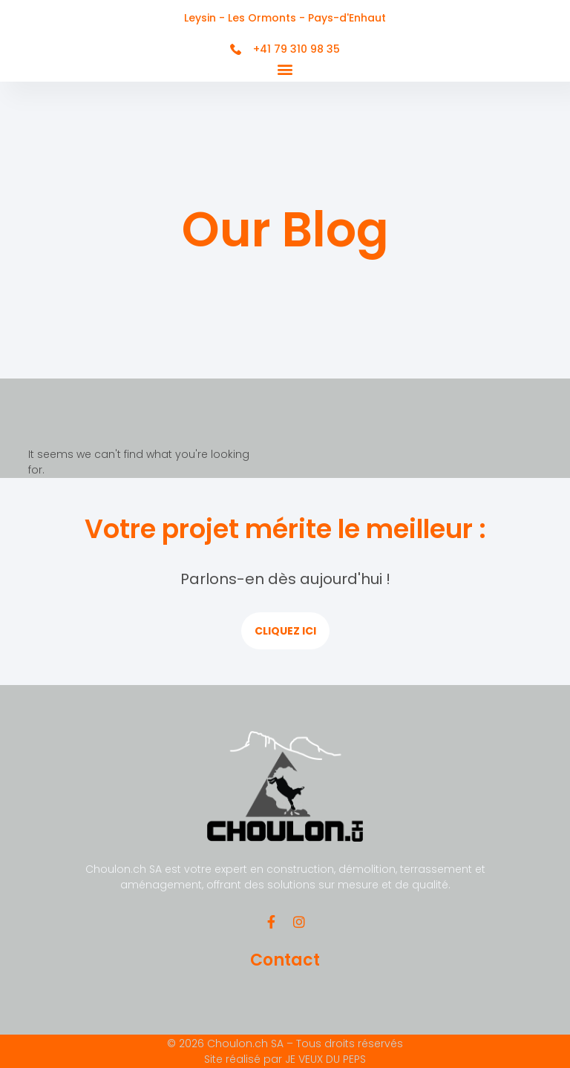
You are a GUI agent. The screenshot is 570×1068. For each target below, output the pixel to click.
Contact (285, 960)
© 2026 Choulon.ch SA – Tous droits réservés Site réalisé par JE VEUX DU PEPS (285, 1051)
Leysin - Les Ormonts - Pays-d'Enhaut (285, 17)
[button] (285, 69)
